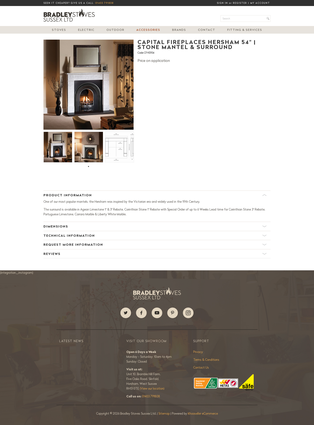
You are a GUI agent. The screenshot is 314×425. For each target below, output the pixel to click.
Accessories (148, 30)
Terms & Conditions (206, 360)
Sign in (222, 3)
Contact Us (201, 367)
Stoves (59, 30)
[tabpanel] (57, 146)
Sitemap (164, 413)
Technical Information (155, 236)
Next (137, 85)
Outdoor (115, 30)
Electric (86, 30)
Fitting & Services (244, 30)
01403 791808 (104, 3)
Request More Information (155, 245)
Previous (40, 85)
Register (240, 3)
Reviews (155, 254)
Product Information (155, 195)
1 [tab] (89, 166)
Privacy (198, 352)
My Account (260, 3)
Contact (206, 30)
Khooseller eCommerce (203, 413)
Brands (179, 30)
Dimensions (155, 226)
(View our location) (152, 388)
